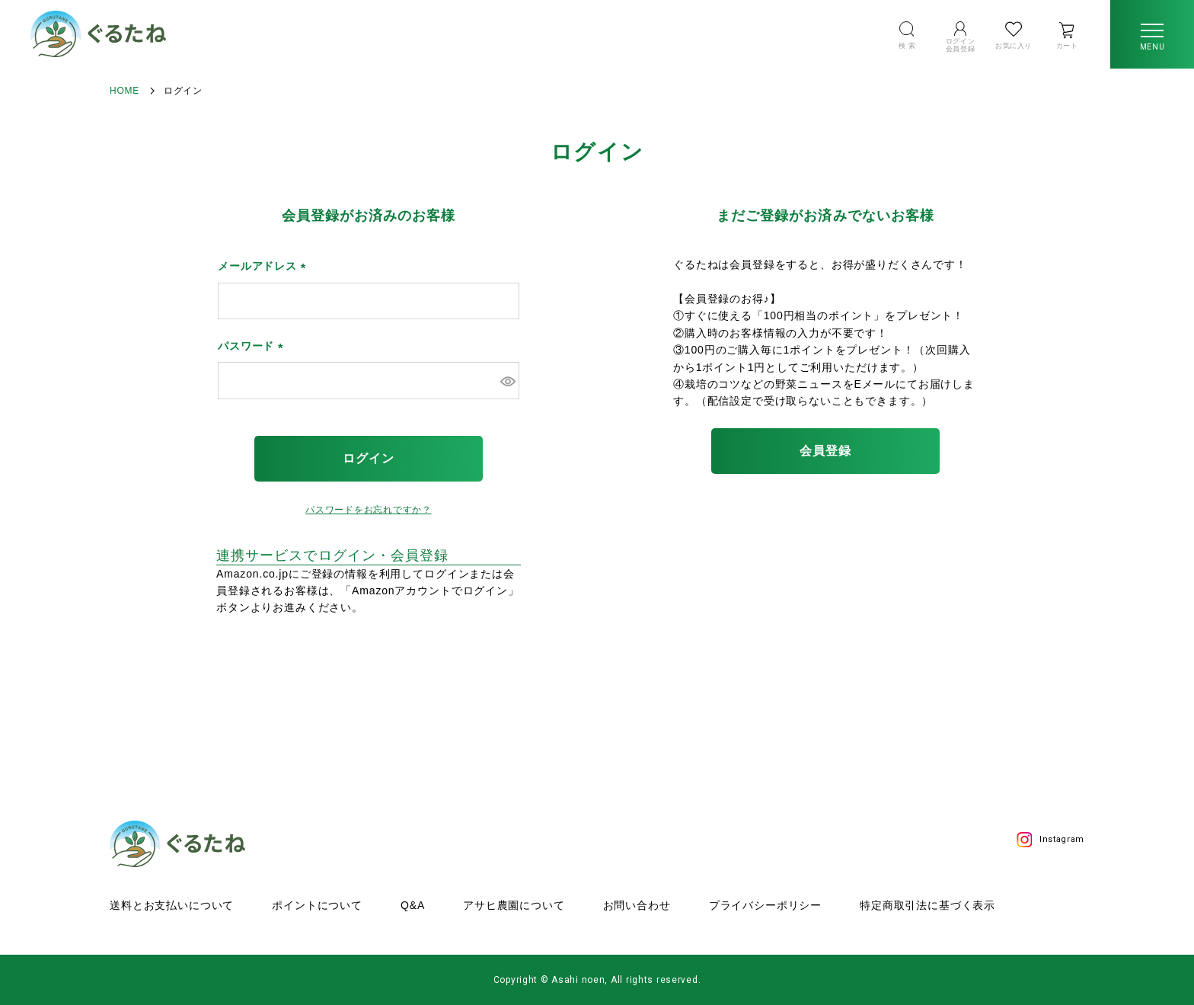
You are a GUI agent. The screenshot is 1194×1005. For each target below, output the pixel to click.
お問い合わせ (637, 905)
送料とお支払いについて (172, 905)
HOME (124, 90)
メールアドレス (264, 266)
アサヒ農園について (514, 905)
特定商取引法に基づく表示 (927, 905)
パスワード (253, 346)
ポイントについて (317, 905)
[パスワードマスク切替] (507, 380)
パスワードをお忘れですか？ (368, 509)
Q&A (413, 905)
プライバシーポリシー (765, 905)
